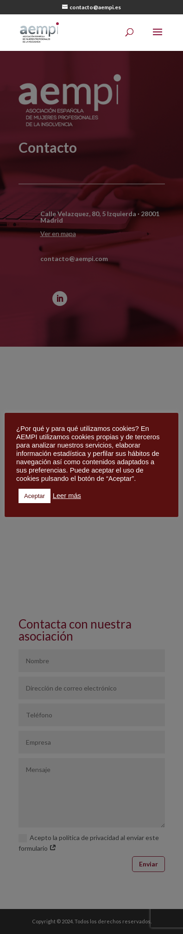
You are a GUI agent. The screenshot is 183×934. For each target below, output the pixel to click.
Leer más (67, 495)
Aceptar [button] (34, 495)
